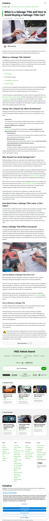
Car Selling (27, 451)
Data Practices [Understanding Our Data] (28, 454)
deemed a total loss (35, 175)
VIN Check (16, 445)
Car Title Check (17, 467)
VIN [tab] (22, 362)
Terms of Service (41, 445)
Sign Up (4, 460)
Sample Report (5, 449)
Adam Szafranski (12, 46)
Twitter (31, 343)
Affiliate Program (6, 453)
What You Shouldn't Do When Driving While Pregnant (24, 396)
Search (43, 368)
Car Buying (27, 447)
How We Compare (29, 453)
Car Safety (27, 458)
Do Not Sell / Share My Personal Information (41, 456)
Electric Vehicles (29, 456)
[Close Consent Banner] (24, 515)
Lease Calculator (17, 463)
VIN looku (32, 297)
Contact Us (4, 458)
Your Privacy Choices (41, 452)
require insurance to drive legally (30, 183)
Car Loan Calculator (18, 465)
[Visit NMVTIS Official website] (40, 463)
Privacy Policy (40, 447)
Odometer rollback (9, 83)
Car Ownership (28, 449)
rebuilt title (8, 129)
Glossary (4, 451)
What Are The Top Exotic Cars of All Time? (8, 396)
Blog (26, 445)
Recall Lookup (17, 454)
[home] (6, 3)
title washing (38, 295)
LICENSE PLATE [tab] (29, 362)
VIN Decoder (17, 452)
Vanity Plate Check (18, 472)
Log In (3, 456)
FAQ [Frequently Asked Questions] (3, 454)
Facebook (29, 343)
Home (3, 445)
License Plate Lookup (19, 451)
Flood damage (7, 74)
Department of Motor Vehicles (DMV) (11, 97)
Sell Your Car (17, 474)
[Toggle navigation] (45, 3)
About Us (4, 447)
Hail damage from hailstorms (11, 80)
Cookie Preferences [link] (41, 459)
